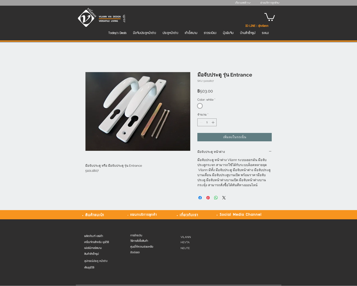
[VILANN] (192, 237)
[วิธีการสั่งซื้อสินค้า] (144, 241)
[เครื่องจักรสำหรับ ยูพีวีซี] (101, 242)
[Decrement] (200, 122)
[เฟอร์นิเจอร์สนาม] (101, 248)
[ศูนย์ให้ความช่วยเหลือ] (144, 247)
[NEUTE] (192, 248)
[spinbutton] (207, 122)
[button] (269, 16)
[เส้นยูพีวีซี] (101, 268)
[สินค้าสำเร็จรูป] (101, 254)
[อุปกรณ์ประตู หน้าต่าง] (101, 261)
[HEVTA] (192, 242)
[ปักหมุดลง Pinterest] (208, 197)
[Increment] (213, 122)
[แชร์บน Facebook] (200, 197)
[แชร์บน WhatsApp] (216, 197)
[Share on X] (223, 197)
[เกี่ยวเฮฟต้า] (241, 3)
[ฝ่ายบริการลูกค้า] (269, 3)
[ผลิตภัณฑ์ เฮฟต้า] (97, 236)
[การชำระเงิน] (144, 236)
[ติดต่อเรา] (144, 253)
